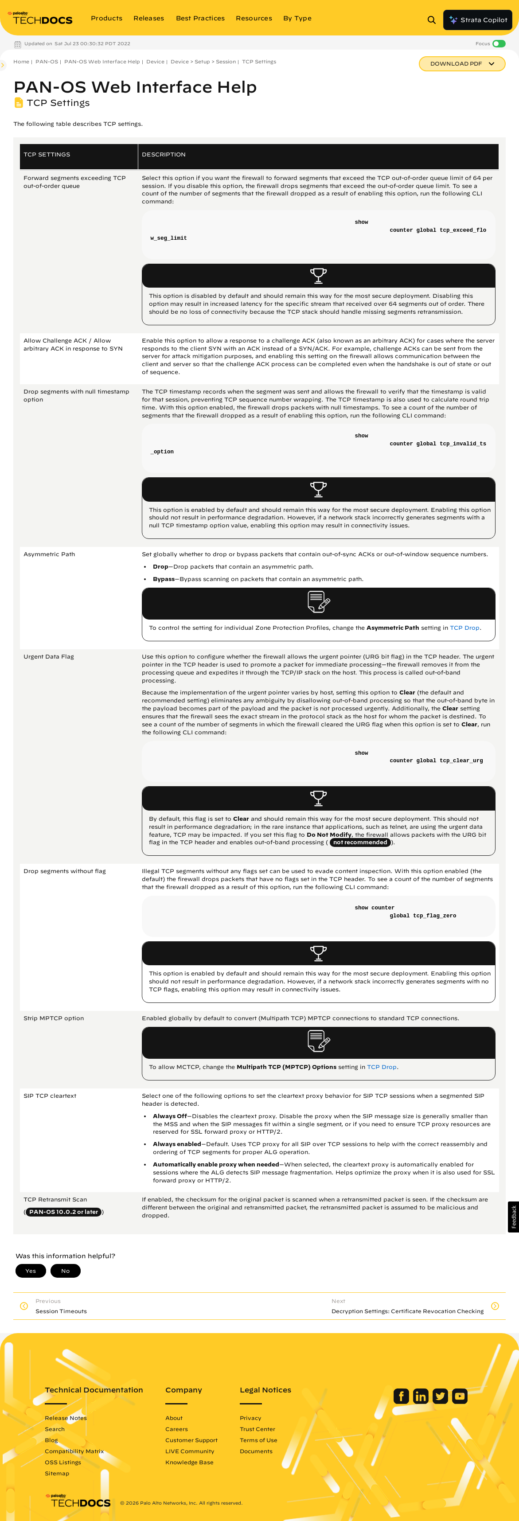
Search (64, 1429)
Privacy (259, 1418)
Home (21, 61)
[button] (513, 1216)
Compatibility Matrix (83, 1451)
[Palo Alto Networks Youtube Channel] (451, 1401)
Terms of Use (267, 1440)
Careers (185, 1429)
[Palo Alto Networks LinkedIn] (412, 1401)
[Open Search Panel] (434, 20)
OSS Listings (72, 1462)
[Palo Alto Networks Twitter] (432, 1401)
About (182, 1418)
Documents (265, 1451)
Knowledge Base (198, 1462)
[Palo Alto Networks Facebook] (393, 1401)
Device (155, 61)
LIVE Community (198, 1451)
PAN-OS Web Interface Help (102, 61)
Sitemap (66, 1473)
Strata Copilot (477, 20)
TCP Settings (259, 61)
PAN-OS (46, 61)
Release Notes (75, 1418)
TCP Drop (465, 627)
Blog (60, 1440)
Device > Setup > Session (203, 61)
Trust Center (266, 1429)
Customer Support (200, 1440)
